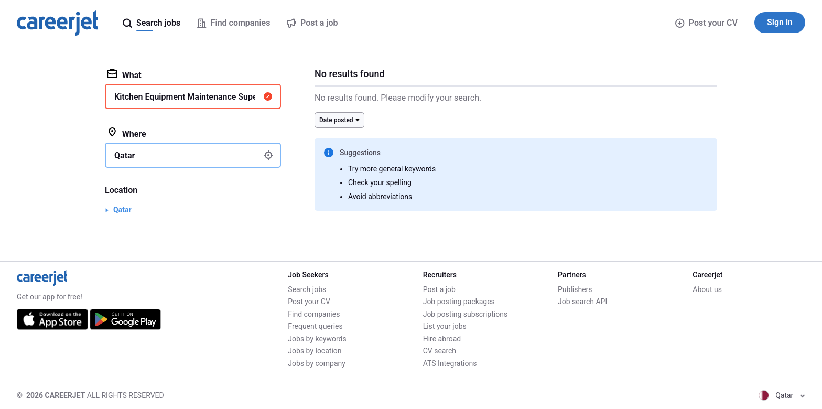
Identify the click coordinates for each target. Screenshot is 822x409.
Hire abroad (442, 339)
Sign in (780, 22)
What (124, 74)
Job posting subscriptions (465, 314)
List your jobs (445, 326)
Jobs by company (316, 363)
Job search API (582, 301)
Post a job (439, 289)
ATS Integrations (450, 363)
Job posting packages (459, 301)
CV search (439, 351)
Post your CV (706, 23)
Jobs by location (314, 351)
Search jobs (307, 289)
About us (707, 289)
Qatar (122, 210)
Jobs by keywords (317, 339)
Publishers (575, 289)
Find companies (314, 314)
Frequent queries (315, 326)
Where (126, 133)
